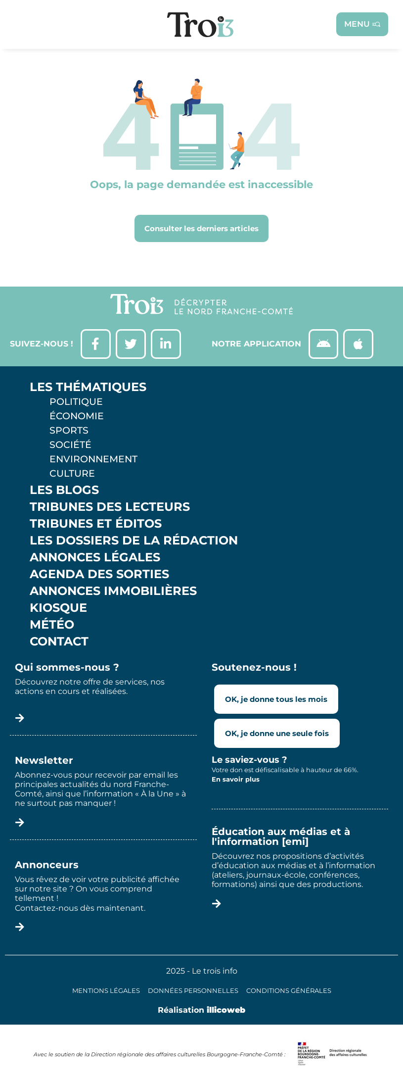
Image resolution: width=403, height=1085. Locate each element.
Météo (52, 625)
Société (70, 444)
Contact (59, 641)
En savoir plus (236, 779)
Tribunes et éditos (96, 524)
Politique (76, 401)
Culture (72, 473)
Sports (69, 430)
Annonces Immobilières (113, 591)
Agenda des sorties (99, 574)
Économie (76, 416)
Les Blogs (64, 490)
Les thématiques (88, 387)
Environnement (93, 459)
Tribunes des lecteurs (110, 507)
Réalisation (201, 1010)
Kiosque (58, 608)
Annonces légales (95, 557)
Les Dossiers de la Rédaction (134, 540)
